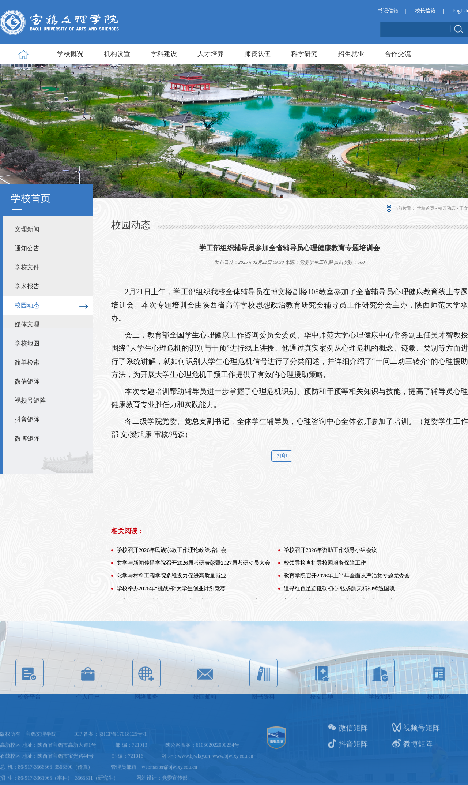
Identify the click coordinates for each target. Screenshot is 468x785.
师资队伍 (257, 53)
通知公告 (27, 248)
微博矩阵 (27, 438)
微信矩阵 (27, 381)
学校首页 (425, 208)
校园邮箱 (205, 714)
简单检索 (27, 362)
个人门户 (88, 714)
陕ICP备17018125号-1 (123, 766)
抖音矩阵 (27, 419)
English (460, 11)
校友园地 (322, 714)
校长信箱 (425, 11)
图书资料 (263, 714)
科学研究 (304, 53)
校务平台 (29, 714)
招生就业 (351, 53)
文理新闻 (27, 229)
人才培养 (210, 53)
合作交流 (398, 53)
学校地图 (27, 343)
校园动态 (27, 305)
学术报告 (27, 286)
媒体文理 (27, 324)
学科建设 (164, 53)
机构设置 (117, 53)
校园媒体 (439, 714)
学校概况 (70, 53)
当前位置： (400, 208)
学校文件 (27, 267)
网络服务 (146, 714)
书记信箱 (388, 11)
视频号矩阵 (30, 400)
